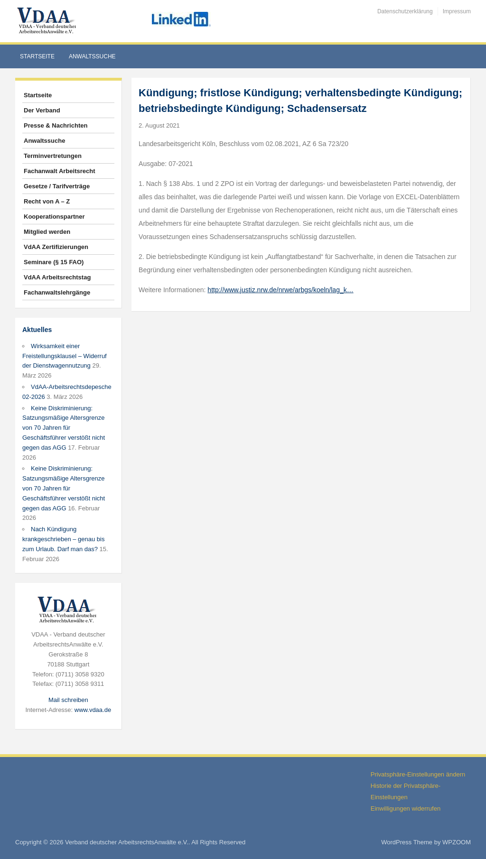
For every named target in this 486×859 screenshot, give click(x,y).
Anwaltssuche (92, 56)
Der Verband (42, 110)
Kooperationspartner (54, 216)
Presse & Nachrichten (55, 125)
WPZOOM (456, 842)
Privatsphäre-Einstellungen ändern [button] (418, 774)
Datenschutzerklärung (405, 11)
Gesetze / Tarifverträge (57, 186)
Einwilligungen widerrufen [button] (405, 808)
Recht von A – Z (47, 201)
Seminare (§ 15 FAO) (54, 262)
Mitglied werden (47, 231)
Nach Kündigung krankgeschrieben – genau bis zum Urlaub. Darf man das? (63, 539)
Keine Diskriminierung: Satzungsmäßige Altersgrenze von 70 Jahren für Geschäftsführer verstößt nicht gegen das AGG (63, 428)
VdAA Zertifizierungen (56, 246)
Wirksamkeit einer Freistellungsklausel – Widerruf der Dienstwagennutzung (64, 355)
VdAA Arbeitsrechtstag (57, 277)
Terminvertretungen (53, 155)
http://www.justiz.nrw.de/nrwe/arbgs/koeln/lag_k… (280, 290)
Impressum (457, 11)
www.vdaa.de (93, 709)
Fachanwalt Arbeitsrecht (59, 171)
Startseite (37, 56)
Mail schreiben (68, 699)
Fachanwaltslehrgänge (57, 292)
